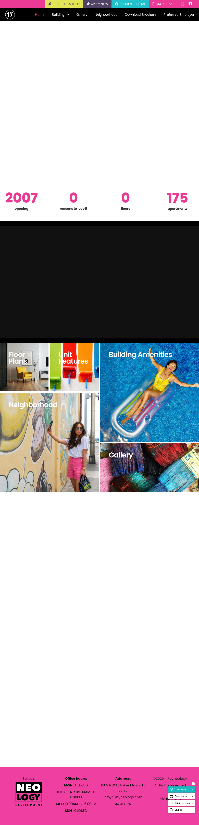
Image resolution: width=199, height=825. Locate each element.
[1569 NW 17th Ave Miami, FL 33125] (12, 712)
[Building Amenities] (149, 392)
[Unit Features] (74, 367)
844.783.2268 (29, 726)
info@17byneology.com (39, 719)
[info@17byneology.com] (12, 718)
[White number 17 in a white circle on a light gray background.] (10, 14)
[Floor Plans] (24, 367)
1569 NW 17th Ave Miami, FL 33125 (48, 712)
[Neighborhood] (49, 442)
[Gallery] (149, 467)
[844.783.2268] (12, 725)
